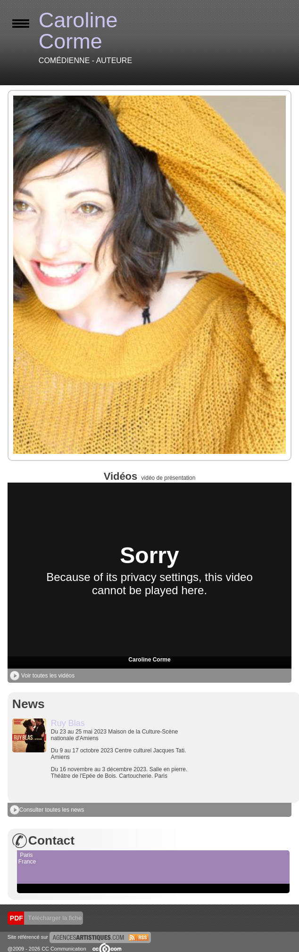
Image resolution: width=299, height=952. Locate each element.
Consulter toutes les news (47, 810)
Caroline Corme (149, 659)
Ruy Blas (68, 723)
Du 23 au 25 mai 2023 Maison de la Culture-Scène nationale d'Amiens (121, 753)
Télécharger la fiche (54, 917)
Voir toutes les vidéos (42, 675)
